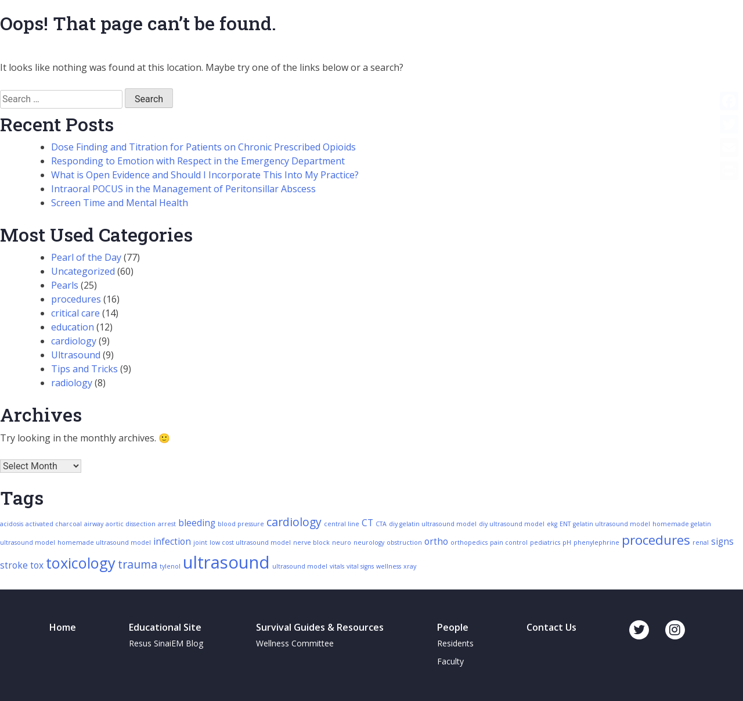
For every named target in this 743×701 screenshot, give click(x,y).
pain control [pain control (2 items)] (509, 542)
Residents (455, 643)
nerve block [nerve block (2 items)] (311, 542)
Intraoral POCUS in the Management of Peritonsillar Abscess (183, 188)
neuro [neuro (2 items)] (341, 542)
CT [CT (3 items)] (367, 523)
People (452, 627)
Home (62, 627)
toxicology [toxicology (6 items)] (81, 563)
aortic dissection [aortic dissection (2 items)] (131, 524)
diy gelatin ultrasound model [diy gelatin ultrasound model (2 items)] (433, 524)
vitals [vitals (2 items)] (337, 566)
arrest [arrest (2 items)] (167, 524)
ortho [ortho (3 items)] (436, 541)
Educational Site (165, 627)
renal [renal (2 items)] (700, 542)
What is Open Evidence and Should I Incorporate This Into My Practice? (205, 174)
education (72, 327)
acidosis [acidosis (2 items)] (11, 524)
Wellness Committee (295, 643)
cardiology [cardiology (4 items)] (294, 522)
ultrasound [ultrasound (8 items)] (226, 562)
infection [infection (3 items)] (172, 541)
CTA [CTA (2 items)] (381, 524)
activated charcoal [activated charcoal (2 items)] (54, 524)
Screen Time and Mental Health (119, 202)
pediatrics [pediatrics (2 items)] (545, 542)
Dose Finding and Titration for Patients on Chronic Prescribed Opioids (203, 147)
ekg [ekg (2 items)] (552, 524)
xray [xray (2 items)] (409, 566)
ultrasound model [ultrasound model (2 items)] (299, 566)
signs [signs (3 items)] (722, 541)
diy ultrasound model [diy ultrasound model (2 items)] (511, 524)
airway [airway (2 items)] (93, 524)
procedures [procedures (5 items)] (656, 540)
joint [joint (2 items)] (200, 542)
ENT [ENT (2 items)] (565, 524)
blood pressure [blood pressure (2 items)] (241, 524)
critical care (75, 313)
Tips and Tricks (84, 368)
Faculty (450, 661)
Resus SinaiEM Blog (166, 643)
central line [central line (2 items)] (341, 524)
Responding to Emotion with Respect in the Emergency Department (198, 160)
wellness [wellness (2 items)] (388, 566)
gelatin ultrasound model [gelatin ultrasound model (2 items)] (611, 524)
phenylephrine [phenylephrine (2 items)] (596, 542)
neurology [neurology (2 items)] (369, 542)
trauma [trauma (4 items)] (137, 564)
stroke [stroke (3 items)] (14, 565)
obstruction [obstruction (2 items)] (404, 542)
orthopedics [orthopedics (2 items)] (469, 542)
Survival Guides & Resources (320, 627)
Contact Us (551, 627)
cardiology (73, 341)
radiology (71, 382)
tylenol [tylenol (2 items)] (170, 566)
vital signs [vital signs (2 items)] (360, 566)
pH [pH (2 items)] (566, 542)
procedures (76, 299)
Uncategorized (83, 271)
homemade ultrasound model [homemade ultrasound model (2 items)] (104, 542)
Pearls (64, 285)
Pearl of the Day (86, 257)
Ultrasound (75, 354)
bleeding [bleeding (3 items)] (196, 523)
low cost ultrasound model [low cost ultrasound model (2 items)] (250, 542)
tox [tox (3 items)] (37, 565)
